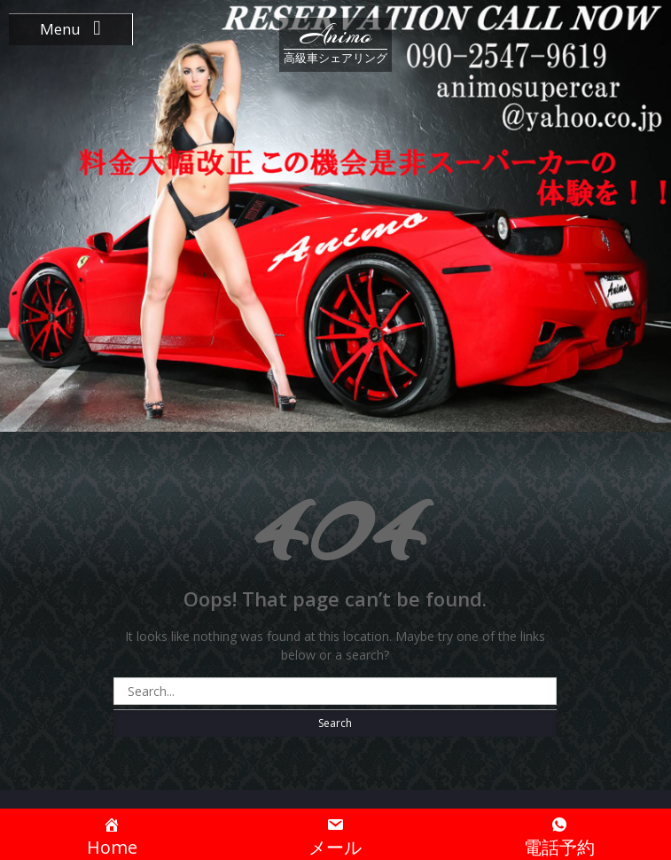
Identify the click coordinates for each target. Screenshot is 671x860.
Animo (335, 35)
